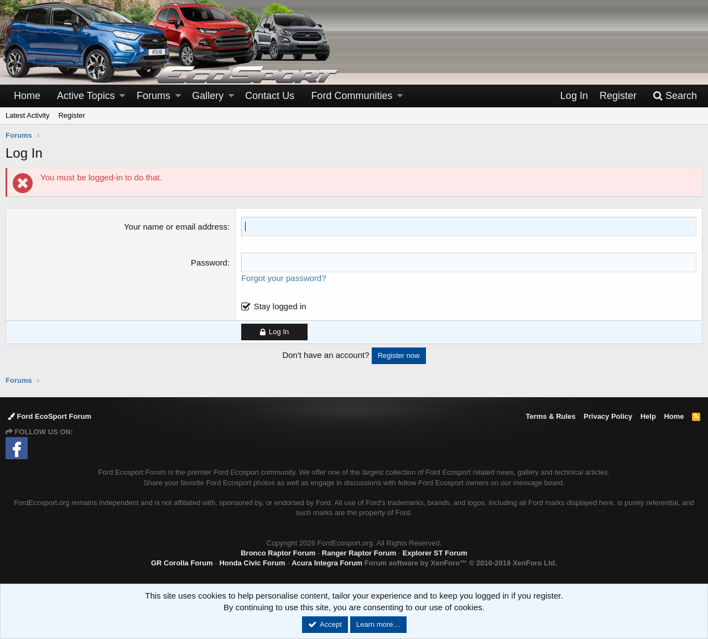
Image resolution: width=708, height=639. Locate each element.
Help (648, 416)
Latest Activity (27, 115)
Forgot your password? (283, 278)
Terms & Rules (550, 416)
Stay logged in (280, 306)
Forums (153, 95)
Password (209, 262)
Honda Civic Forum (252, 563)
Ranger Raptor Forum (359, 553)
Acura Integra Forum (326, 563)
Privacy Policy (608, 416)
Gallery (207, 95)
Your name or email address (175, 226)
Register (71, 115)
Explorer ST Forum (435, 553)
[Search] (674, 96)
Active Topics (86, 95)
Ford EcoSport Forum (49, 416)
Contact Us (269, 95)
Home (27, 95)
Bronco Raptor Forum (278, 553)
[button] (122, 96)
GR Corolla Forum (182, 563)
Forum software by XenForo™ (461, 563)
